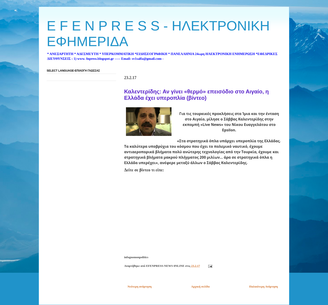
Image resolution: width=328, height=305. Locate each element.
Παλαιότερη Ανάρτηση (263, 286)
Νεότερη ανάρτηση (140, 286)
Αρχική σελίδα (200, 286)
